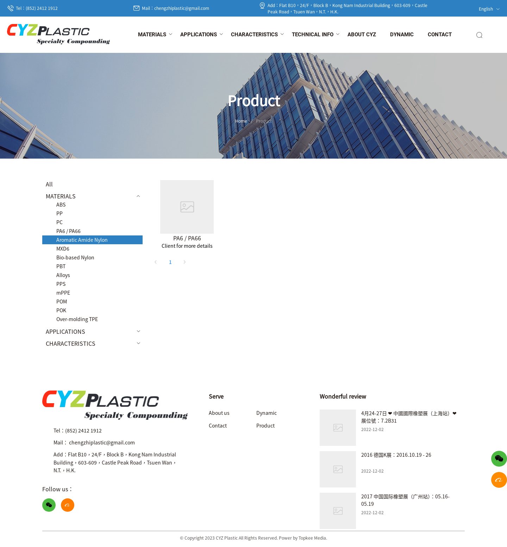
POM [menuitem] (61, 301)
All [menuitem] (49, 184)
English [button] (489, 9)
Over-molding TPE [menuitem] (77, 318)
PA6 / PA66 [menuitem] (68, 230)
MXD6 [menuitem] (62, 248)
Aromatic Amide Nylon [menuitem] (82, 239)
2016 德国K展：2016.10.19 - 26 (396, 454)
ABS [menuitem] (60, 204)
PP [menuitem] (59, 213)
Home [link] (241, 121)
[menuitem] (152, 35)
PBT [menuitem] (60, 266)
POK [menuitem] (61, 310)
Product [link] (264, 121)
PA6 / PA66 (187, 238)
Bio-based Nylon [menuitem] (75, 257)
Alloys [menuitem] (63, 274)
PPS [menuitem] (60, 283)
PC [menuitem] (59, 222)
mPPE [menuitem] (63, 292)
